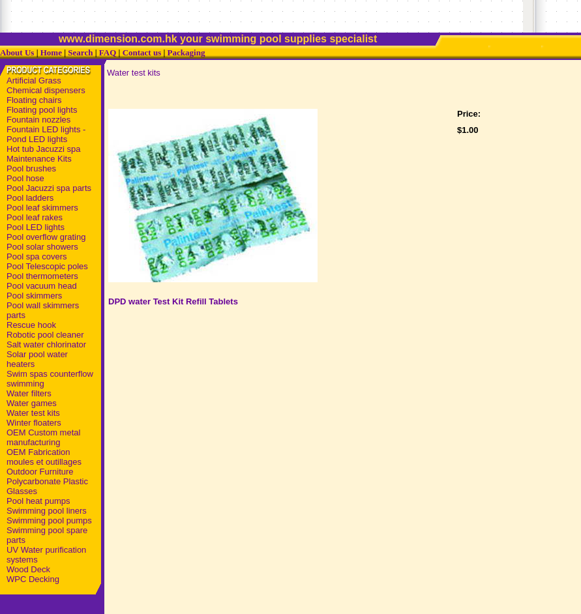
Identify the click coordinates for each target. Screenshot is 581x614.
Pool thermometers (42, 276)
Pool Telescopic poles (47, 266)
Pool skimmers (34, 295)
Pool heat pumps (38, 501)
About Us (17, 52)
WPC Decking (33, 579)
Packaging (186, 52)
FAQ (107, 52)
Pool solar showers (42, 247)
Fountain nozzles (38, 119)
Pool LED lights (36, 227)
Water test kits (33, 413)
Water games (32, 403)
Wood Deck (28, 569)
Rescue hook (31, 325)
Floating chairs (34, 100)
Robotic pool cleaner (45, 335)
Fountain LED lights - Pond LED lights (46, 134)
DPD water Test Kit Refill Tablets (173, 301)
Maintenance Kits (39, 159)
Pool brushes (31, 168)
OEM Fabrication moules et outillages (44, 457)
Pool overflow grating (46, 237)
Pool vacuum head (42, 286)
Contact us (142, 52)
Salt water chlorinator (46, 344)
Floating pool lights (42, 110)
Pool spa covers (37, 256)
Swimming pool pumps (49, 520)
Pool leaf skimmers (42, 207)
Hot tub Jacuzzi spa (43, 149)
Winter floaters (34, 423)
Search (80, 52)
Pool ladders (30, 198)
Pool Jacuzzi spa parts (49, 188)
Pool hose (25, 178)
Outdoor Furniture (40, 471)
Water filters (29, 393)
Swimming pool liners (47, 511)
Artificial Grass (34, 80)
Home (51, 52)
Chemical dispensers (46, 90)
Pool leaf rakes (35, 217)
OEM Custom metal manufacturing (43, 437)
